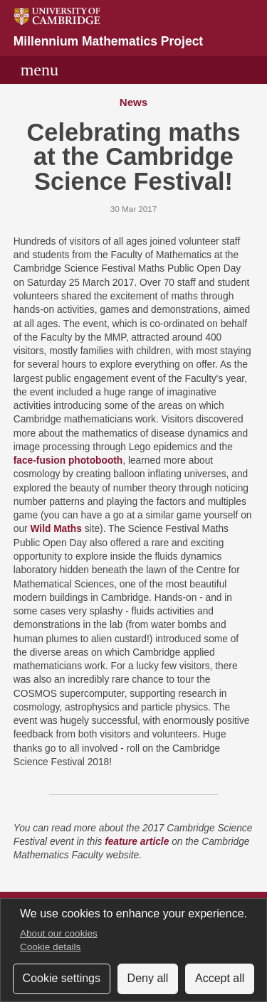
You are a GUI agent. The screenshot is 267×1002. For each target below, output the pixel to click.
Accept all (219, 978)
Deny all (148, 978)
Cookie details (50, 947)
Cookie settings (61, 978)
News (134, 102)
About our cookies (59, 933)
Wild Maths (55, 528)
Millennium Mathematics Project (108, 41)
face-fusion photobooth (68, 460)
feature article (137, 841)
